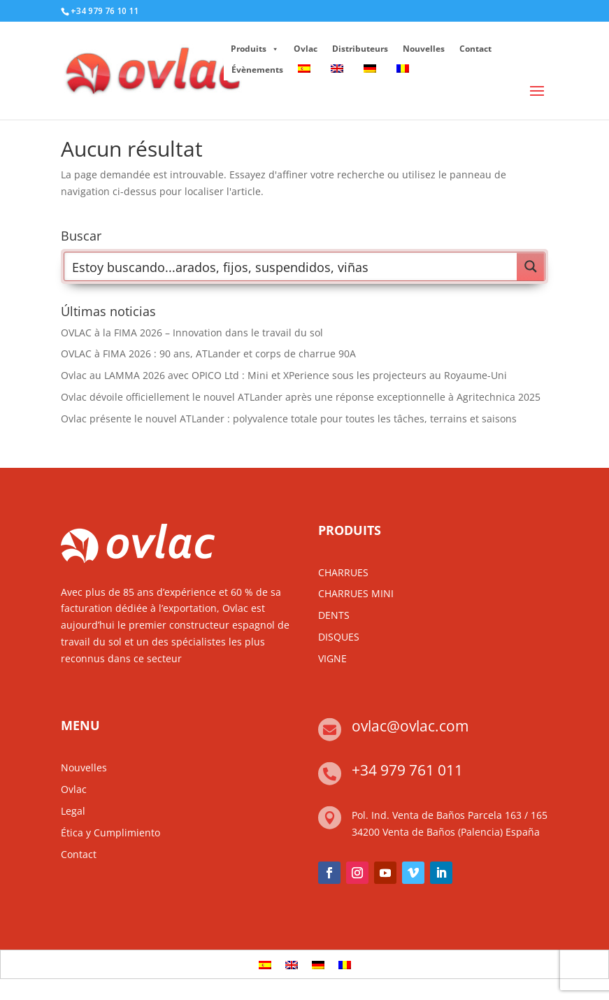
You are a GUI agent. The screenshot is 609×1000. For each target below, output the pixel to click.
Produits (255, 48)
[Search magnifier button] (531, 266)
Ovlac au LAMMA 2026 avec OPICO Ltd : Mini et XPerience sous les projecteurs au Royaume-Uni (284, 375)
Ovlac (305, 49)
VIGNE (332, 658)
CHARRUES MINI (356, 593)
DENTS (334, 615)
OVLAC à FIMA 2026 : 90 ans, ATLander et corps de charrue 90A (208, 353)
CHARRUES (343, 572)
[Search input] (291, 266)
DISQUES (338, 636)
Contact (475, 49)
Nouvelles (424, 49)
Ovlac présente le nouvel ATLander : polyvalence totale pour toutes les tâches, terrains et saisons (289, 418)
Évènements (257, 70)
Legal (73, 810)
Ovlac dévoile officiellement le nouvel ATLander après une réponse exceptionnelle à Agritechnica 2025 (300, 396)
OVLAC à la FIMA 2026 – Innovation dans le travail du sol (192, 332)
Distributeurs (360, 49)
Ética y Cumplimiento (110, 832)
